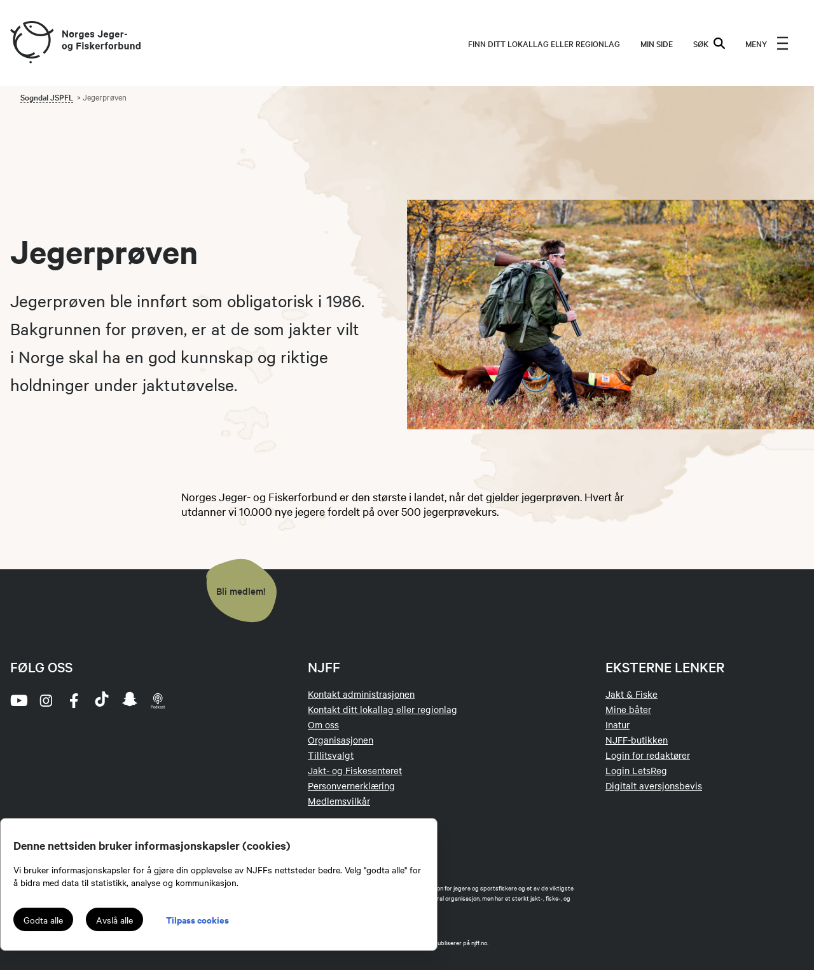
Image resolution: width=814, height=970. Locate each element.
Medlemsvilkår (339, 800)
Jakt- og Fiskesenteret (355, 770)
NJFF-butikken (636, 739)
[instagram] (46, 700)
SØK (709, 43)
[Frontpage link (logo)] (31, 42)
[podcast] (158, 700)
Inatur (617, 724)
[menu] (767, 43)
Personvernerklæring (351, 785)
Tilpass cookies (197, 919)
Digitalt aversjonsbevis (653, 785)
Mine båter (628, 709)
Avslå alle (114, 919)
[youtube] (18, 700)
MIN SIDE (656, 43)
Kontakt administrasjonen (361, 694)
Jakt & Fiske (631, 694)
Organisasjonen (340, 739)
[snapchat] (129, 700)
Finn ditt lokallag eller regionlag (544, 43)
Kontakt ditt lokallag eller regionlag (382, 709)
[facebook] (74, 700)
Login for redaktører (647, 755)
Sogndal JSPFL (46, 96)
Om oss (323, 724)
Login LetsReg (636, 770)
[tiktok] (101, 700)
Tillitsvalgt (331, 755)
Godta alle (43, 919)
